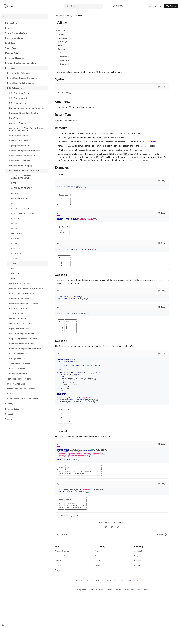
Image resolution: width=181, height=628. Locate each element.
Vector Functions (17, 368)
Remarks (61, 45)
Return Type (63, 42)
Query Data (10, 48)
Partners (137, 599)
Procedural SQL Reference (21, 333)
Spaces (98, 590)
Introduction (11, 23)
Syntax (61, 34)
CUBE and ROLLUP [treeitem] (20, 198)
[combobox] (150, 6)
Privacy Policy (121, 615)
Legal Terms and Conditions (136, 623)
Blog (136, 590)
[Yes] (106, 560)
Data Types (14, 118)
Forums (98, 585)
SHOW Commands (18, 354)
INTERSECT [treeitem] (16, 228)
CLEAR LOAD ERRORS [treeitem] (21, 188)
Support (9, 414)
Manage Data (11, 53)
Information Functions (19, 308)
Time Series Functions (19, 363)
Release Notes (12, 409)
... (74, 16)
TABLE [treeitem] (14, 263)
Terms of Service (136, 615)
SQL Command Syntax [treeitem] (20, 93)
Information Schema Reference (21, 389)
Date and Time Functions (21, 283)
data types (151, 142)
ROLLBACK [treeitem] (16, 253)
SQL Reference (14, 88)
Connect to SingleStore (16, 33)
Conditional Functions (19, 160)
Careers (137, 594)
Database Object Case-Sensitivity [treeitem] (24, 113)
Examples (62, 49)
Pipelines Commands (19, 328)
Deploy (8, 28)
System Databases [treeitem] (16, 384)
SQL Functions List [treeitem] (18, 103)
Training (98, 599)
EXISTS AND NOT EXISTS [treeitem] (23, 213)
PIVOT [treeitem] (14, 243)
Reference (10, 68)
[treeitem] (24, 23)
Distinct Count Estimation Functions (26, 288)
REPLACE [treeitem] (15, 248)
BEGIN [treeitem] (14, 183)
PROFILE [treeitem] (15, 238)
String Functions (17, 359)
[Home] (9, 6)
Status (57, 604)
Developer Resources (15, 58)
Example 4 (64, 64)
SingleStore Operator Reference (22, 78)
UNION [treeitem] (14, 268)
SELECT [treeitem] (15, 258)
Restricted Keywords (18, 140)
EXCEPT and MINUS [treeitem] (20, 208)
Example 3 (64, 60)
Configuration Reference (18, 73)
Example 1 (64, 53)
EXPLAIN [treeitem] (15, 218)
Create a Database (14, 38)
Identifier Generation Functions (23, 303)
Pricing (58, 594)
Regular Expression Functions (23, 338)
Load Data (10, 43)
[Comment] (118, 560)
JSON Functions (16, 313)
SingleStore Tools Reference (20, 83)
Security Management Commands (25, 348)
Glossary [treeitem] (9, 419)
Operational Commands (20, 323)
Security (9, 404)
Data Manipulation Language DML (25, 171)
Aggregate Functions (19, 145)
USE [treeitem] (13, 278)
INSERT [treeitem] (14, 223)
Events (97, 594)
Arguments (62, 38)
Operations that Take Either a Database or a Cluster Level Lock (27, 129)
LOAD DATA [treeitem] (16, 233)
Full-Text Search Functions (21, 293)
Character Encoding (18, 123)
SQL (58, 181)
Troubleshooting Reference (19, 379)
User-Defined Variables (20, 135)
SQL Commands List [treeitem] (19, 98)
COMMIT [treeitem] (15, 193)
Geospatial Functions (19, 298)
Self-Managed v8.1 (62, 16)
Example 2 (64, 57)
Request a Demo (61, 590)
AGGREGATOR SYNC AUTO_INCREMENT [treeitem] (21, 177)
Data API (11, 394)
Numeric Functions (18, 318)
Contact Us (138, 585)
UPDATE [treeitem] (15, 273)
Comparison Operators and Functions (26, 108)
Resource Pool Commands (21, 343)
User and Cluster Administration (20, 63)
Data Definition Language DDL (23, 165)
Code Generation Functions (22, 155)
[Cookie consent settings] (3, 625)
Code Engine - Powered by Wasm (22, 399)
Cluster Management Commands (24, 150)
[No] (112, 560)
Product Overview (62, 585)
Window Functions (18, 373)
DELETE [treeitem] (15, 203)
